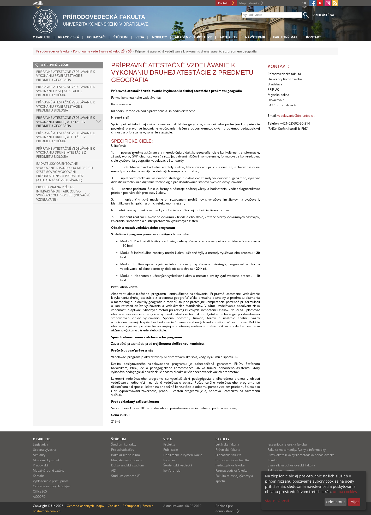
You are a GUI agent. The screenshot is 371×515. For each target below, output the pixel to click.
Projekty (169, 444)
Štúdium (120, 37)
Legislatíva (40, 444)
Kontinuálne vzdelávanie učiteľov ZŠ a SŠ (102, 51)
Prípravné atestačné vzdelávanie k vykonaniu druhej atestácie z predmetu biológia (65, 152)
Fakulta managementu (284, 470)
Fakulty (222, 439)
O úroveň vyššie (55, 65)
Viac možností (277, 500)
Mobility (159, 37)
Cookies (113, 506)
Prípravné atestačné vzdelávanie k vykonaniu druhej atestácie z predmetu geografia (65, 121)
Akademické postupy (193, 37)
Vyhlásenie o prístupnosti (51, 481)
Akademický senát (46, 460)
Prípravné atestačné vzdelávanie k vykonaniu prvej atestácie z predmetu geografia (65, 75)
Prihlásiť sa (323, 15)
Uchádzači (96, 37)
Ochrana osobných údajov (51, 486)
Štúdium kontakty (123, 444)
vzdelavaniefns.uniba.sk (295, 115)
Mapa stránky (249, 3)
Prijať (354, 501)
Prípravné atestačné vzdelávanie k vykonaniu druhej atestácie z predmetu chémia (65, 137)
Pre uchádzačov (122, 449)
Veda (139, 37)
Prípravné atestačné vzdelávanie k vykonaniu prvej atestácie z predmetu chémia (65, 91)
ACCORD (39, 496)
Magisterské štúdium (126, 460)
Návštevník (255, 37)
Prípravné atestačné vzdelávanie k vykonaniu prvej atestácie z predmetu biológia (65, 106)
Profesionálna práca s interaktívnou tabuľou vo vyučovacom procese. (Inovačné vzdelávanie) (63, 193)
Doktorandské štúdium (127, 465)
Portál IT (224, 3)
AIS (113, 470)
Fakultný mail (285, 37)
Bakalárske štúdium (125, 455)
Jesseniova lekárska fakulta (287, 444)
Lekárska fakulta (227, 444)
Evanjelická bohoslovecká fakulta (291, 465)
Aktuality (228, 37)
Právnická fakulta (228, 449)
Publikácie (170, 449)
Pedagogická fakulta (230, 465)
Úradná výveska (44, 449)
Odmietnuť (335, 501)
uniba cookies (345, 491)
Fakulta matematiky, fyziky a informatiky (297, 449)
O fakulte (41, 37)
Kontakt (313, 37)
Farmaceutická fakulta (232, 470)
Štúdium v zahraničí (125, 475)
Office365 (40, 491)
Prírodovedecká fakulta (53, 51)
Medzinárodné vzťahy (48, 470)
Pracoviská (68, 37)
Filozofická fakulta (228, 455)
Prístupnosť (131, 506)
